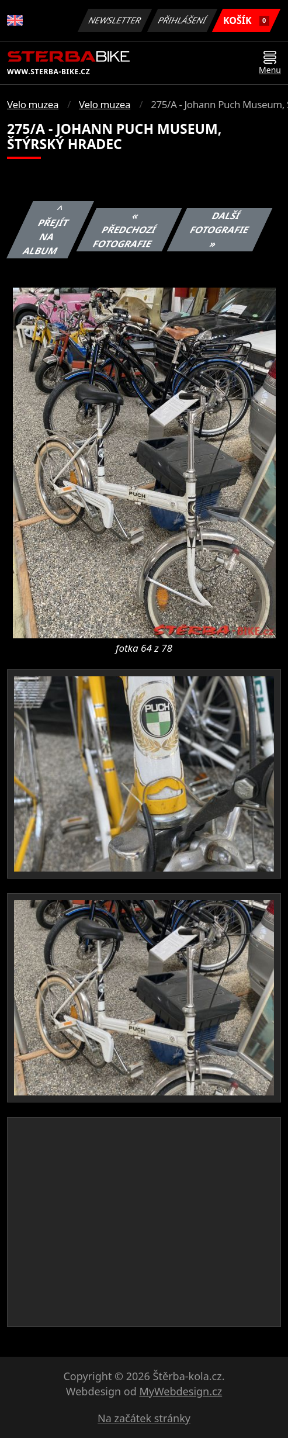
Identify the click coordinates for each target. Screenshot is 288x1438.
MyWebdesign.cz (180, 1391)
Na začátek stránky (144, 1418)
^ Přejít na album (45, 229)
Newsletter (114, 20)
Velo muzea (32, 104)
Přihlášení (182, 20)
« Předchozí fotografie (124, 229)
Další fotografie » (220, 229)
